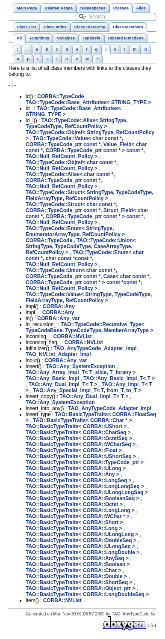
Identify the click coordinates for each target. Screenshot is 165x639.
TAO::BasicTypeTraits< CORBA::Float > (74, 450)
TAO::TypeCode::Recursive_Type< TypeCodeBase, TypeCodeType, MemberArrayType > (89, 327)
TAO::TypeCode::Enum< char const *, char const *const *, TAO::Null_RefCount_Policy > (85, 258)
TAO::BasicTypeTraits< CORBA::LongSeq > (79, 480)
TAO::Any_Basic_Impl (52, 378)
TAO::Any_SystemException (80, 366)
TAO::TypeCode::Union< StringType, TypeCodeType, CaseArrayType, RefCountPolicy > (81, 246)
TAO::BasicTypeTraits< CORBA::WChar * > (78, 516)
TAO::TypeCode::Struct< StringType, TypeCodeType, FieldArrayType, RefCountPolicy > (89, 195)
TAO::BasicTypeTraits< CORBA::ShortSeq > (79, 582)
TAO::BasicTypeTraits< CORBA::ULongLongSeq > (87, 492)
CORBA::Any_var (58, 318)
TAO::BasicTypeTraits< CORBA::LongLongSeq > (85, 486)
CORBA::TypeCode (60, 96)
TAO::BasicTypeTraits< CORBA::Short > (74, 522)
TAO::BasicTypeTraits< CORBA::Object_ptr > (80, 588)
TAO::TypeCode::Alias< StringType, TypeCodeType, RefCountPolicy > (76, 123)
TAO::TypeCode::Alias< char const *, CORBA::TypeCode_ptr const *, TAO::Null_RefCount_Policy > (70, 180)
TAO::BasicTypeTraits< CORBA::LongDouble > (82, 552)
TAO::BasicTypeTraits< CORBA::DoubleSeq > (81, 540)
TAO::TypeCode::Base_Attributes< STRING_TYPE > (88, 102)
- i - (12, 85)
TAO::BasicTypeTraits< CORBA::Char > (73, 570)
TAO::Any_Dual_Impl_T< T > (63, 384)
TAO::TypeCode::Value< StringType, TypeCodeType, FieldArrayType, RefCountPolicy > (89, 297)
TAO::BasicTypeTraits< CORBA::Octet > (74, 504)
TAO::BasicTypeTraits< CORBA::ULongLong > (82, 534)
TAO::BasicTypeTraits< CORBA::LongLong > (80, 510)
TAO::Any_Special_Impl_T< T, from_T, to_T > (87, 390)
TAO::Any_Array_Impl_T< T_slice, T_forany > (81, 372)
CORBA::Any (59, 306)
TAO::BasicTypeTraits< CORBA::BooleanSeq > (82, 498)
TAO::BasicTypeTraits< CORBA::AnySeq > (77, 558)
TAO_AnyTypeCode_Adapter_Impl (94, 348)
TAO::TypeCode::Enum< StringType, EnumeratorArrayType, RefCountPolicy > (75, 231)
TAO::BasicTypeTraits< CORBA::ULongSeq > (80, 546)
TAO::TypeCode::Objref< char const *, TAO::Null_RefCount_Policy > (72, 165)
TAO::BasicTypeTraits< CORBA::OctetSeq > (79, 438)
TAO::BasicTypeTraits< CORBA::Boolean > (78, 564)
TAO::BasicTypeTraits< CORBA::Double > (76, 576)
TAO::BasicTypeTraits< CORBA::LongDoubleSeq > (87, 594)
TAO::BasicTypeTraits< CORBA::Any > (72, 474)
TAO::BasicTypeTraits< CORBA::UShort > (76, 426)
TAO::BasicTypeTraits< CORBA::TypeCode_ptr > (85, 462)
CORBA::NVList (72, 336)
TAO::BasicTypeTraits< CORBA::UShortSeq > (81, 456)
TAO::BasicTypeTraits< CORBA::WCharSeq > (81, 444)
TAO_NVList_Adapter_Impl (58, 354)
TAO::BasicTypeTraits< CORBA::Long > (74, 528)
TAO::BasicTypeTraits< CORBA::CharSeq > (78, 432)
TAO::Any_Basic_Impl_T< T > (119, 378)
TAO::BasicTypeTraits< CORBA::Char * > (82, 420)
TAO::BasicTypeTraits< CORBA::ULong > (76, 468)
